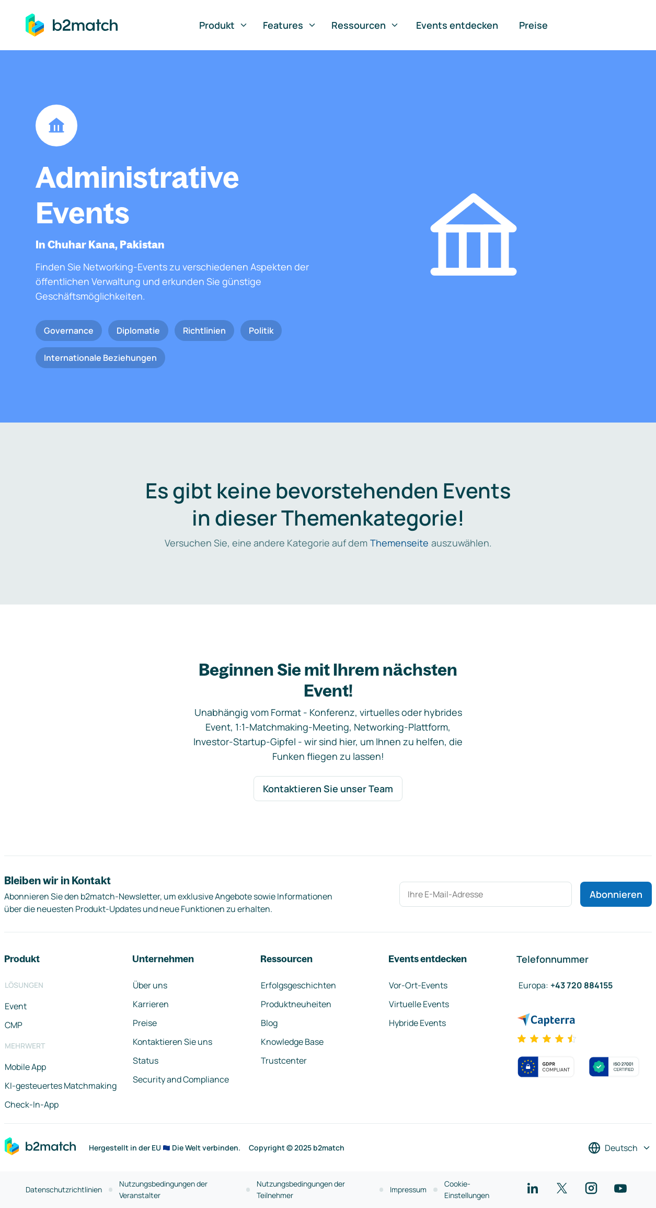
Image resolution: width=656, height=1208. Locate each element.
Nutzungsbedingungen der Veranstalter (163, 1189)
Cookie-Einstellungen (466, 1189)
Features (290, 25)
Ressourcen (365, 25)
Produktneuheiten (296, 1004)
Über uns (150, 985)
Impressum (408, 1189)
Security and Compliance (181, 1079)
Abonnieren (616, 894)
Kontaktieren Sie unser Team (328, 788)
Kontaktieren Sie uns (172, 1041)
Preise (533, 25)
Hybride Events (417, 1023)
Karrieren (151, 1004)
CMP (13, 1025)
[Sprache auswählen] (620, 1148)
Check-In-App (32, 1104)
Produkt (223, 25)
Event (16, 1006)
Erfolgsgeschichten (298, 985)
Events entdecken (457, 25)
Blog (269, 1023)
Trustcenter (284, 1060)
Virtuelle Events (419, 1004)
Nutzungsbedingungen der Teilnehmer (301, 1189)
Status (145, 1060)
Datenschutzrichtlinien (64, 1189)
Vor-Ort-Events (418, 985)
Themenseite (399, 543)
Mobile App (25, 1067)
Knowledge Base (292, 1041)
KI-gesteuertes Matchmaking (61, 1085)
